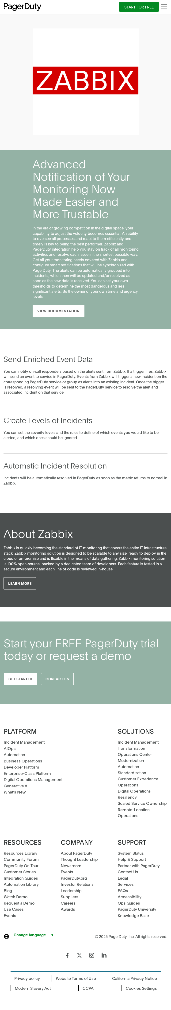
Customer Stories (20, 871)
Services (126, 884)
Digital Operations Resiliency (134, 794)
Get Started (20, 679)
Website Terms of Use (76, 978)
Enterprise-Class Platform (27, 773)
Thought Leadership (79, 859)
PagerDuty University (137, 909)
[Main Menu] (164, 7)
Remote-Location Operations (134, 812)
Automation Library (21, 884)
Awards (68, 909)
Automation (14, 754)
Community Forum (21, 859)
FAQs (123, 890)
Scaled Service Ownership (142, 803)
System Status (131, 853)
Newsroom (71, 865)
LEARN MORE (20, 583)
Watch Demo (15, 896)
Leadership (71, 890)
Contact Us (57, 679)
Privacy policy (27, 978)
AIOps (10, 748)
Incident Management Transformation (138, 745)
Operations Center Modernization (135, 757)
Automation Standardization (132, 769)
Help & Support (132, 859)
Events (10, 915)
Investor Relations (77, 884)
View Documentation (58, 311)
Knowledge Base (133, 915)
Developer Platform (21, 767)
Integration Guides (21, 878)
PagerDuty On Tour (21, 865)
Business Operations (23, 761)
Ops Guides (129, 903)
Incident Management (24, 742)
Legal (123, 878)
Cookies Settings (141, 988)
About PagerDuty (76, 853)
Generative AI (16, 786)
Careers (68, 903)
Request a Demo (19, 903)
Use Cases (14, 909)
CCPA (88, 988)
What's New (15, 792)
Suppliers (69, 896)
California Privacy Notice (134, 978)
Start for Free (139, 6)
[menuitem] (139, 7)
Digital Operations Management (33, 779)
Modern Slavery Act (33, 988)
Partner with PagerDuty (139, 865)
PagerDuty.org (74, 878)
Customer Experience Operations (138, 782)
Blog (8, 890)
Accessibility (129, 896)
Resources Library (20, 853)
